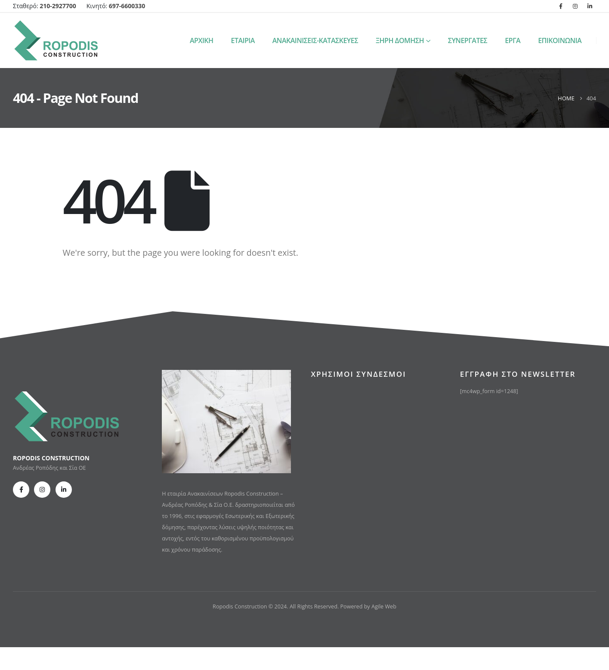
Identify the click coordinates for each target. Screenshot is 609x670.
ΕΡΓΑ (512, 40)
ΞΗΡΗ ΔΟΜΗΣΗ (400, 40)
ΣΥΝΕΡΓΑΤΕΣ (468, 40)
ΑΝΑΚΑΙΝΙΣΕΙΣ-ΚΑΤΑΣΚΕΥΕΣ (315, 40)
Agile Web (383, 606)
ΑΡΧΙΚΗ (201, 40)
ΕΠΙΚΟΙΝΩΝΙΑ (559, 40)
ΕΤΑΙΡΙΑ (243, 40)
